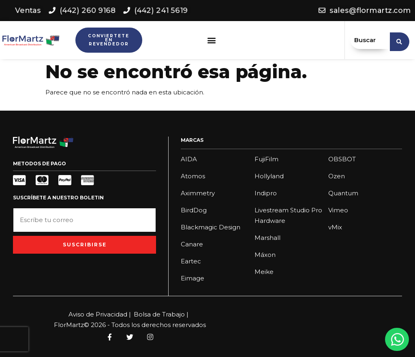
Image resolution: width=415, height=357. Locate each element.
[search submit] (399, 40)
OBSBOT (342, 159)
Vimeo (338, 210)
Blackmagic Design (210, 227)
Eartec (191, 261)
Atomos (193, 176)
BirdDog (194, 210)
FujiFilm (266, 159)
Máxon (265, 255)
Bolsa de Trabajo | (161, 314)
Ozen (336, 176)
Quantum (343, 193)
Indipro (266, 193)
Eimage (192, 278)
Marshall (267, 238)
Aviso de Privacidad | (99, 314)
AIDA (189, 159)
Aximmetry (198, 193)
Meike (264, 272)
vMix (335, 227)
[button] (211, 40)
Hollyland (269, 176)
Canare (192, 244)
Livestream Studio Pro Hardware (288, 215)
